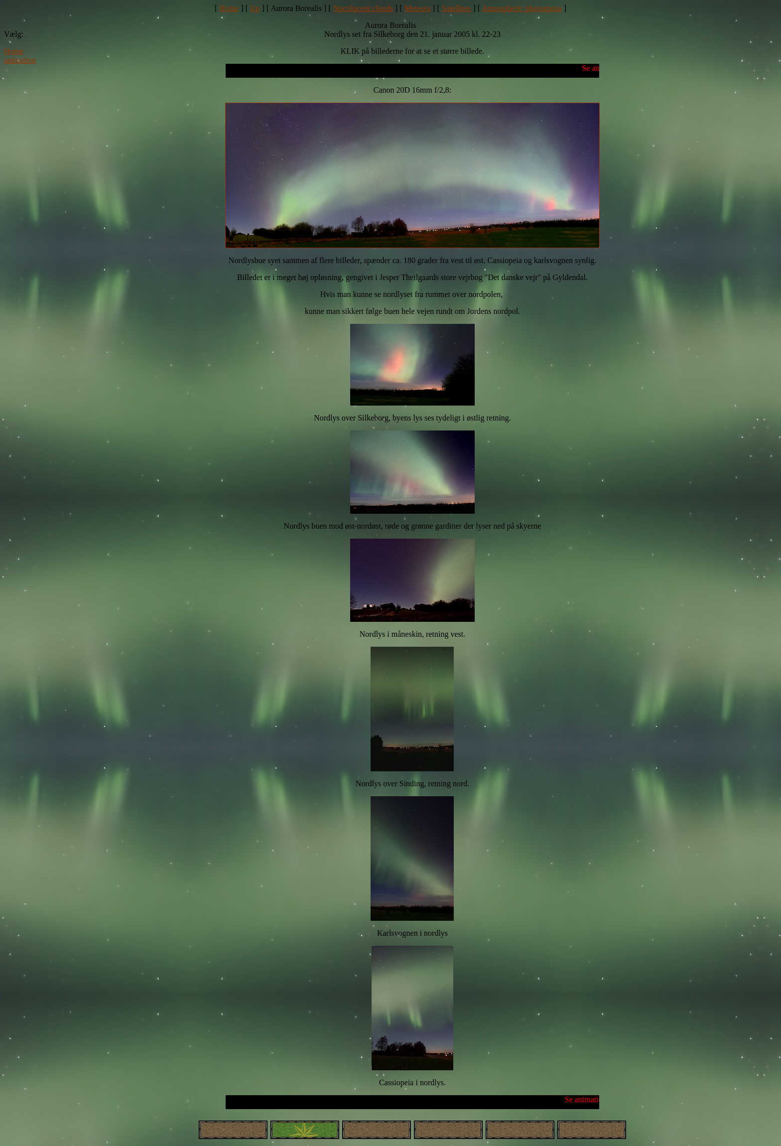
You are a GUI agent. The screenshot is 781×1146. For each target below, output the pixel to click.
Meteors (417, 8)
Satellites (456, 8)
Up (255, 8)
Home (229, 8)
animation (20, 60)
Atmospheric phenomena (521, 8)
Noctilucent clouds (363, 8)
